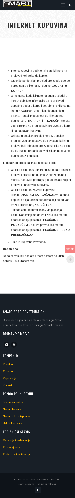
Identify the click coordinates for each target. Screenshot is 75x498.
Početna (8, 364)
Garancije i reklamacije (16, 440)
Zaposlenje (9, 378)
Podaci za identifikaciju (17, 454)
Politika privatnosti (46, 484)
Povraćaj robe (11, 447)
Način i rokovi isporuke (16, 416)
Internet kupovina (13, 402)
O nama (8, 371)
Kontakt (7, 385)
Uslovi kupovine (12, 423)
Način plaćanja (12, 409)
